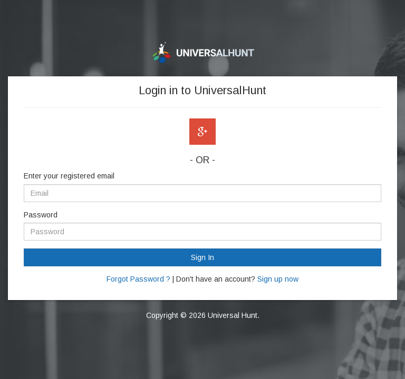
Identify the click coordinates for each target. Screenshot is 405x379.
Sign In (202, 257)
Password (40, 215)
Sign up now (277, 279)
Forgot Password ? (138, 279)
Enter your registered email (69, 176)
